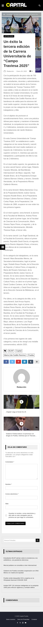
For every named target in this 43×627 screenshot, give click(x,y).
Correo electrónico (12, 494)
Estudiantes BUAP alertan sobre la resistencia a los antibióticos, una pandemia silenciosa (21, 559)
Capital (19, 351)
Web (6, 504)
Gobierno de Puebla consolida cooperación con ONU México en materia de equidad (21, 572)
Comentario (9, 462)
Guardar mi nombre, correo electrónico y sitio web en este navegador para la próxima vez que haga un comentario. (22, 515)
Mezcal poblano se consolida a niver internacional (20, 565)
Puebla (31, 355)
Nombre (8, 484)
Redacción (21, 387)
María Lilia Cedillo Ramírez (15, 355)
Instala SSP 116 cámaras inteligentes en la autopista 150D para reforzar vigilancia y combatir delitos (21, 586)
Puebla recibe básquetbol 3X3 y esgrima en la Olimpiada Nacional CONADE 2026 (19, 579)
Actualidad (9, 14)
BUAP (11, 351)
